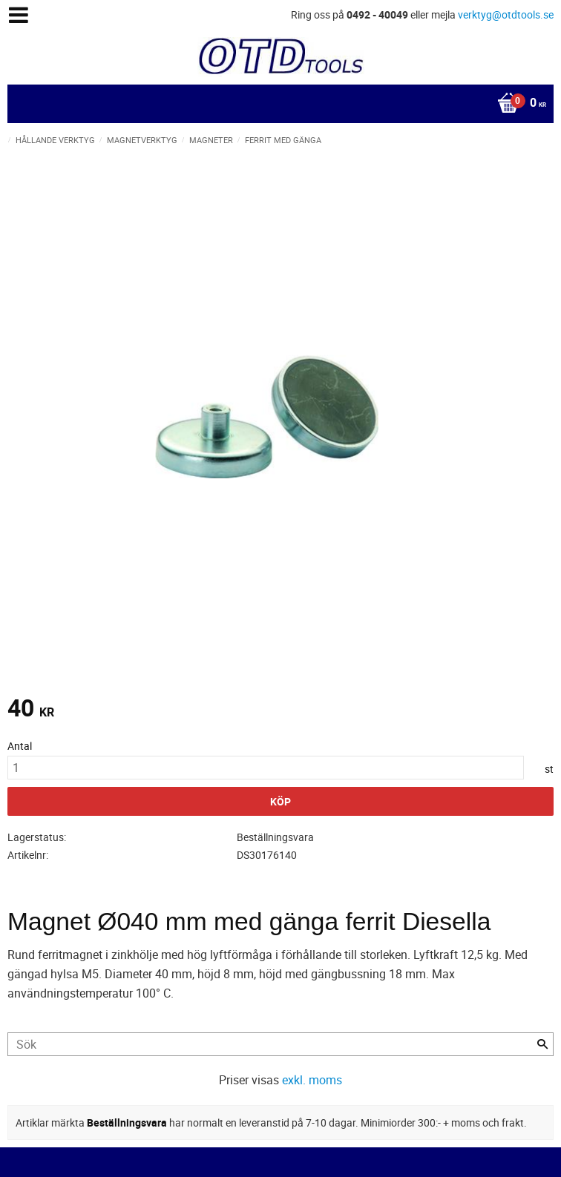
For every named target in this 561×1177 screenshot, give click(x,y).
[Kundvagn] (276, 104)
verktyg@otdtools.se (506, 14)
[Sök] (542, 1044)
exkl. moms (312, 1080)
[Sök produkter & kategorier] (280, 1044)
